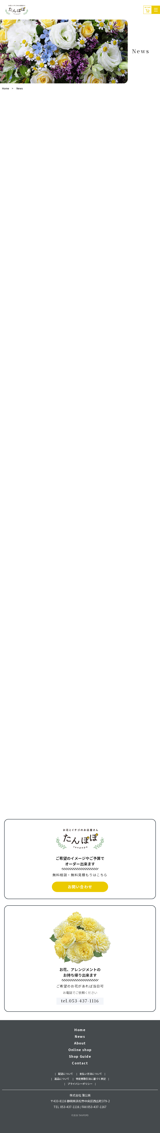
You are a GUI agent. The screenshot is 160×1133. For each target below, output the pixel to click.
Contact (80, 1062)
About (80, 1042)
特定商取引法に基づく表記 (91, 1078)
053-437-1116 (69, 1107)
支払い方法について (91, 1073)
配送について (65, 1073)
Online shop (80, 1049)
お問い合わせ (80, 886)
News (80, 1036)
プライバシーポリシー (80, 1083)
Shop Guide (80, 1056)
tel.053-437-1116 (80, 1001)
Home (5, 88)
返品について (61, 1078)
